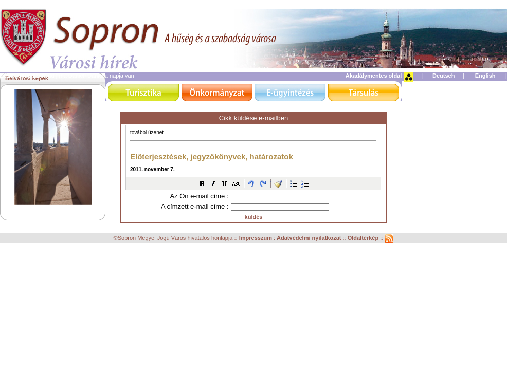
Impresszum (256, 238)
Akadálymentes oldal (374, 75)
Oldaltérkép (364, 238)
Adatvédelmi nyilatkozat (309, 238)
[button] (202, 183)
